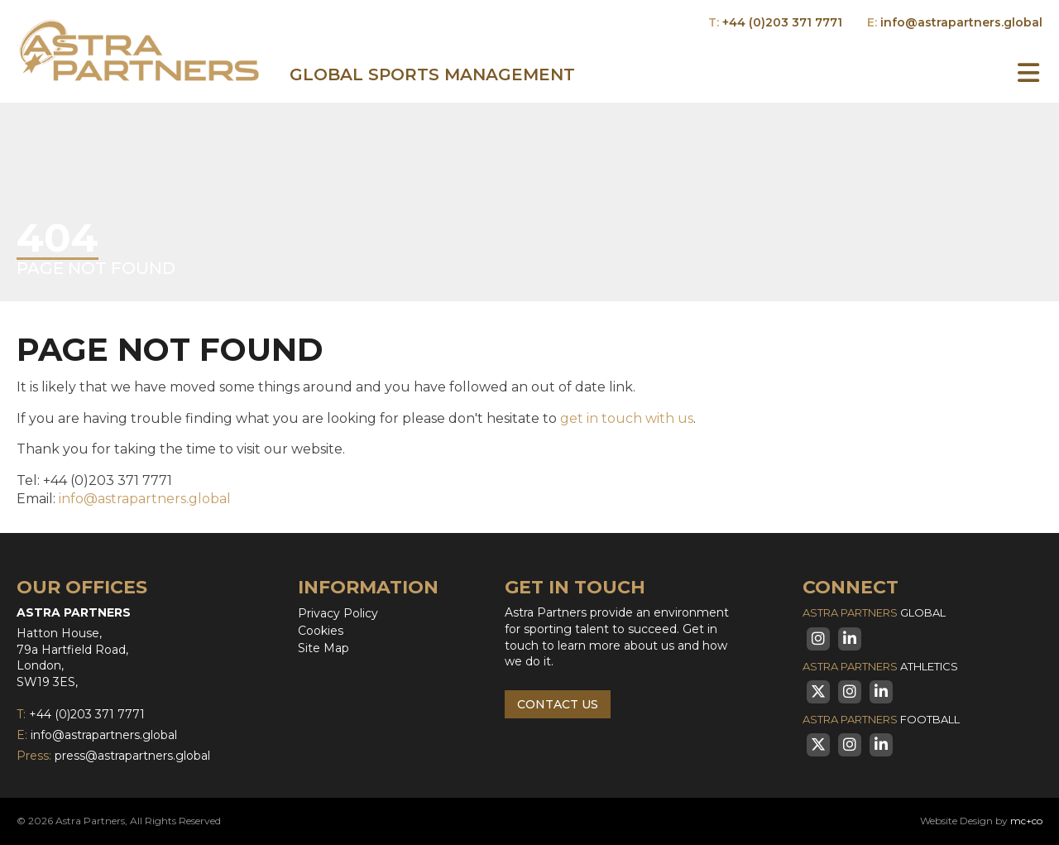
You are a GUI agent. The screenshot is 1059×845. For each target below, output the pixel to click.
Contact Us (557, 704)
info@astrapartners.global (961, 22)
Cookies (320, 630)
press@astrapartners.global (132, 755)
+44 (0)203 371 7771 (782, 22)
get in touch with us (626, 418)
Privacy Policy (338, 613)
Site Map (323, 648)
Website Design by (981, 820)
